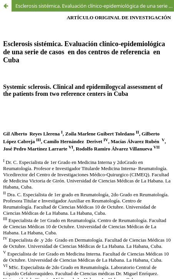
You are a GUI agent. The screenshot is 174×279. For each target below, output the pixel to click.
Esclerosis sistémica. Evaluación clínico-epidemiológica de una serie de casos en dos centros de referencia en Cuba (94, 5)
